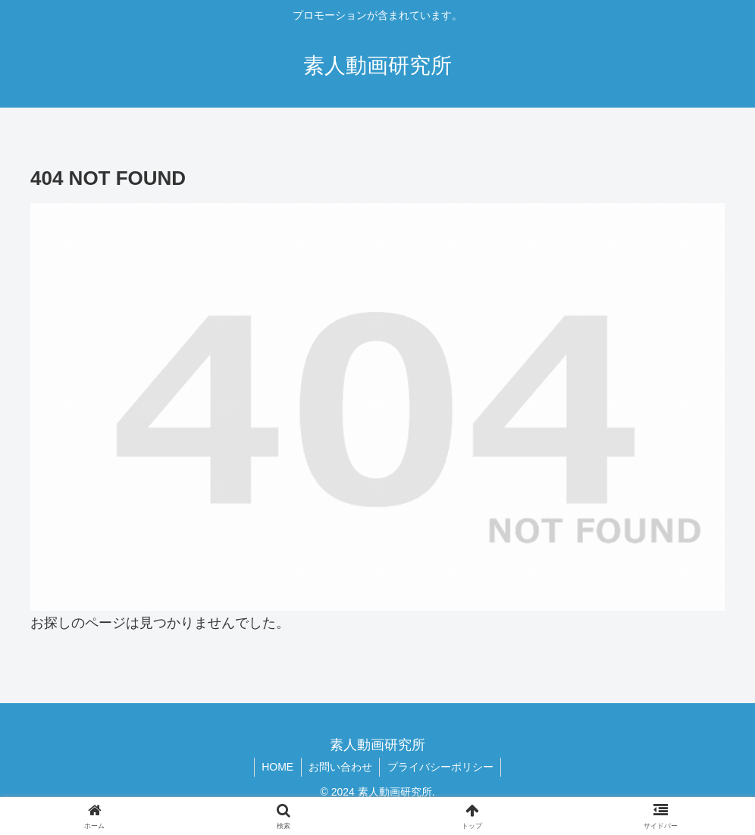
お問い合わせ (340, 767)
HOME (277, 767)
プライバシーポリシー (441, 767)
